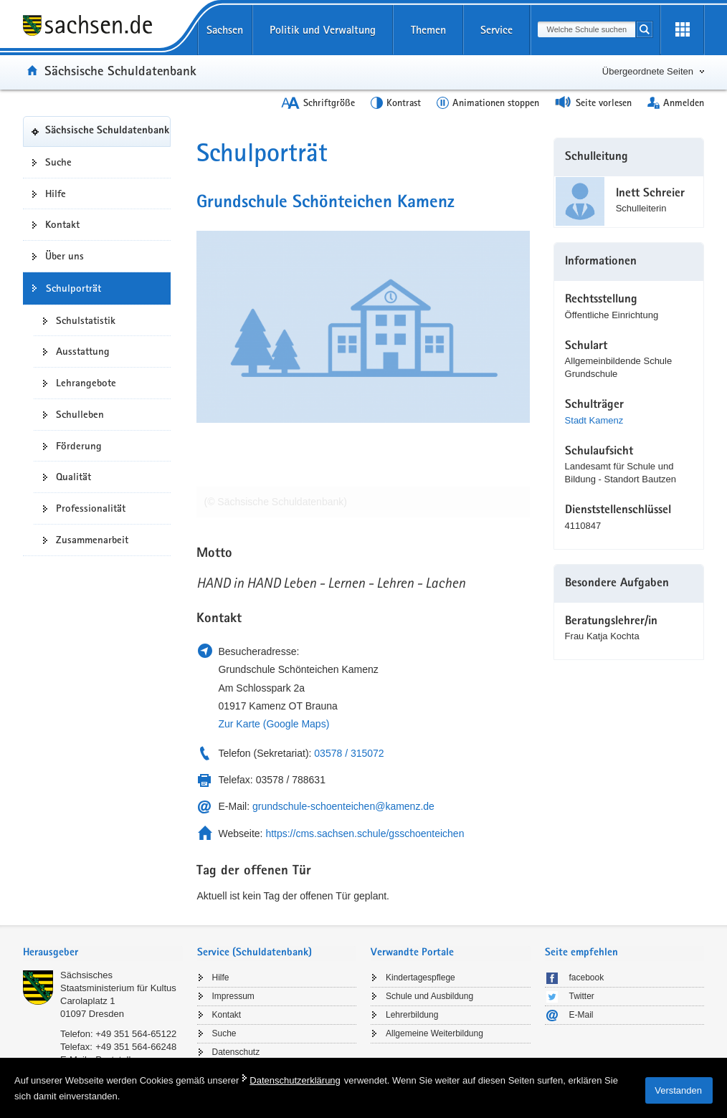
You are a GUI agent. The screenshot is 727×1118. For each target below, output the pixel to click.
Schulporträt (73, 288)
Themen (428, 30)
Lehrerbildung (412, 1015)
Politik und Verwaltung (323, 30)
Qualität (73, 476)
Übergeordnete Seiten (647, 71)
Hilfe (55, 193)
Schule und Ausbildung (429, 996)
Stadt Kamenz (594, 420)
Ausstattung (83, 351)
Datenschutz (236, 1052)
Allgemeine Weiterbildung (434, 1033)
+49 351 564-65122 (135, 1033)
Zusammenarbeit (92, 539)
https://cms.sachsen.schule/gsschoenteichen (364, 833)
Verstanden (678, 1090)
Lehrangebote (86, 382)
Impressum (233, 996)
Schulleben (80, 414)
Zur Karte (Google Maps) (273, 724)
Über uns (64, 255)
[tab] (103, 953)
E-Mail (581, 1015)
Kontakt (62, 224)
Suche (58, 162)
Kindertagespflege (420, 978)
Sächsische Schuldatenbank (120, 70)
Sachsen (224, 30)
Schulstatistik (85, 320)
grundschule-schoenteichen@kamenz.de (343, 806)
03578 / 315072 (349, 753)
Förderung (79, 445)
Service (496, 30)
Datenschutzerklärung (295, 1080)
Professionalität (90, 508)
